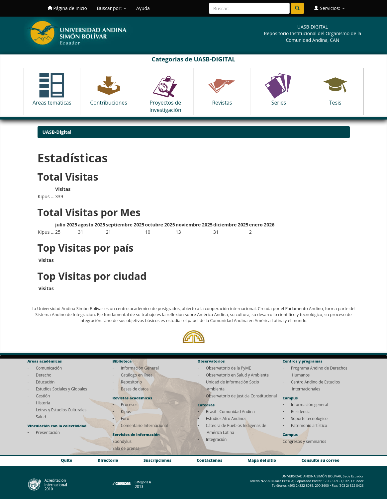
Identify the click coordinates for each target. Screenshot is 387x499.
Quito (66, 460)
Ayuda (143, 8)
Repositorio (131, 381)
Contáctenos (209, 460)
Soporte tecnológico (309, 418)
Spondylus (122, 441)
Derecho (43, 374)
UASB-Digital (57, 132)
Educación (45, 381)
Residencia (301, 411)
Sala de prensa (126, 448)
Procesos (129, 404)
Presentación (48, 432)
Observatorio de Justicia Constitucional (241, 395)
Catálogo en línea (136, 374)
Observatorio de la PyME (228, 368)
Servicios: (329, 8)
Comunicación (49, 368)
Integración (216, 439)
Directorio (108, 460)
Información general (309, 404)
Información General (140, 368)
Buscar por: (111, 8)
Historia (43, 402)
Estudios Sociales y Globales (61, 388)
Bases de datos (134, 388)
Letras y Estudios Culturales (61, 409)
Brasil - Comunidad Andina (230, 411)
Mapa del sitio (261, 460)
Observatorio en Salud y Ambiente (237, 374)
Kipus (126, 411)
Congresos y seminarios (304, 441)
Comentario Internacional (144, 425)
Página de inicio (67, 8)
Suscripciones (157, 460)
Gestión (43, 395)
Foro (125, 418)
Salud (41, 416)
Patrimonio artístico (309, 425)
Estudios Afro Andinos (226, 418)
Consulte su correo (320, 460)
